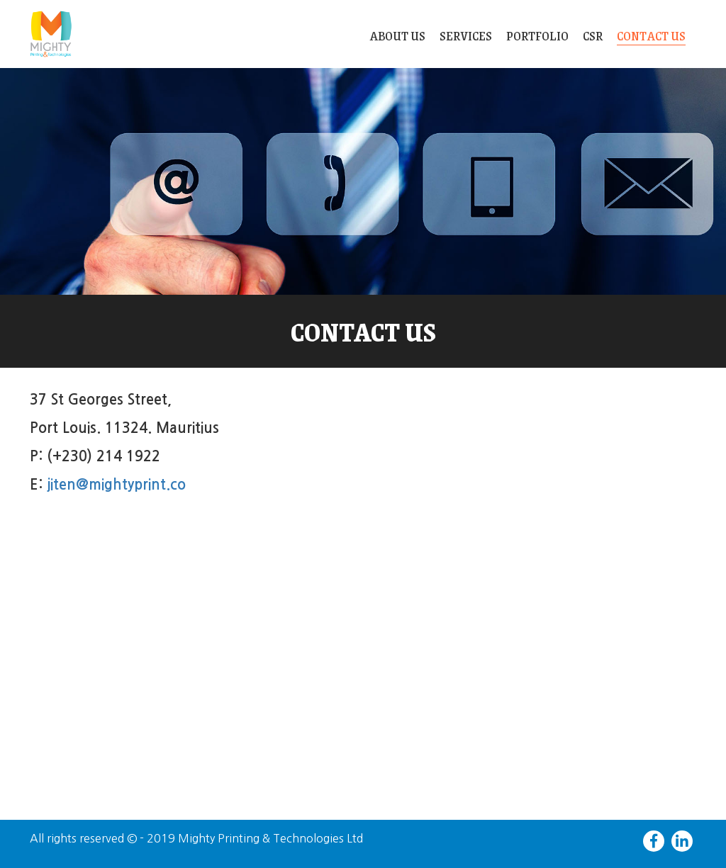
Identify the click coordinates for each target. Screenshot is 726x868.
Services (466, 35)
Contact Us (651, 36)
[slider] (363, 181)
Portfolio (537, 35)
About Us (397, 35)
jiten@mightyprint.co (116, 485)
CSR (593, 35)
